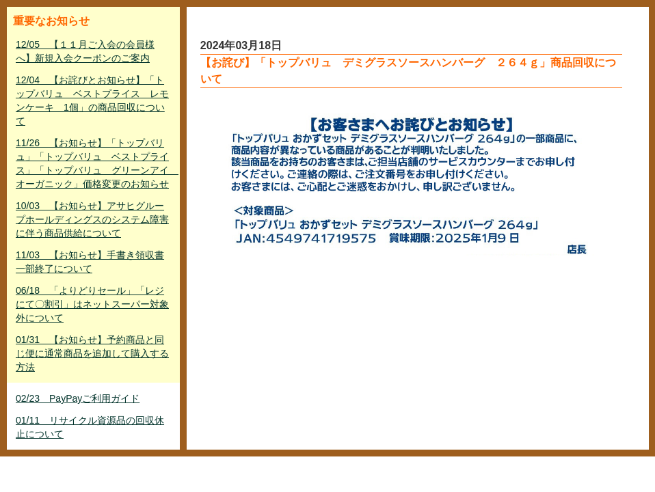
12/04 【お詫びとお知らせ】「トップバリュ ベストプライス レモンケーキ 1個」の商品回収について (92, 100)
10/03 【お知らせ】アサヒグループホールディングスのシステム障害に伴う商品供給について (92, 219)
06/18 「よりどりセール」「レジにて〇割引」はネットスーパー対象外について (92, 304)
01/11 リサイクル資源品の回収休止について (90, 427)
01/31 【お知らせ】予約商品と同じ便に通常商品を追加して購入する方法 (92, 353)
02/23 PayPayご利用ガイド (77, 398)
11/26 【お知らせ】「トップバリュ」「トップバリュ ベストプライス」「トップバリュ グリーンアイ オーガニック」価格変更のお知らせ (95, 163)
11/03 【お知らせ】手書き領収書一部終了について (90, 261)
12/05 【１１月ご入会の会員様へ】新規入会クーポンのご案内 (85, 51)
